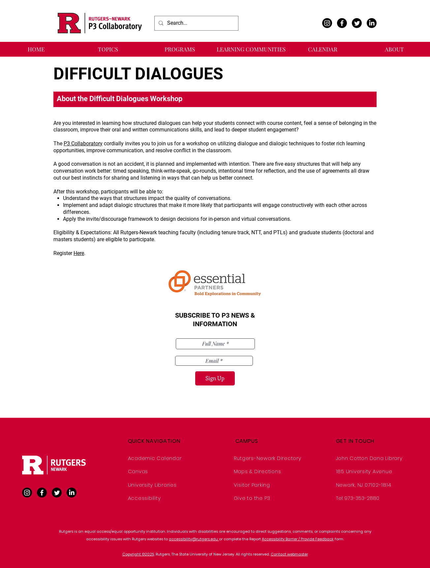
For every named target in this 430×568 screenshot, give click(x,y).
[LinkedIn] (372, 23)
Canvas (138, 471)
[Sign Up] (215, 378)
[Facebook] (342, 23)
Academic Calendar (155, 458)
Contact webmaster (289, 554)
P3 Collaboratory (83, 143)
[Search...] (195, 23)
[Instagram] (327, 23)
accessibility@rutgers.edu (194, 539)
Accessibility (144, 498)
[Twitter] (357, 23)
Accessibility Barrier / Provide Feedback (298, 539)
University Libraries (152, 484)
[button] (108, 49)
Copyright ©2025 (138, 554)
